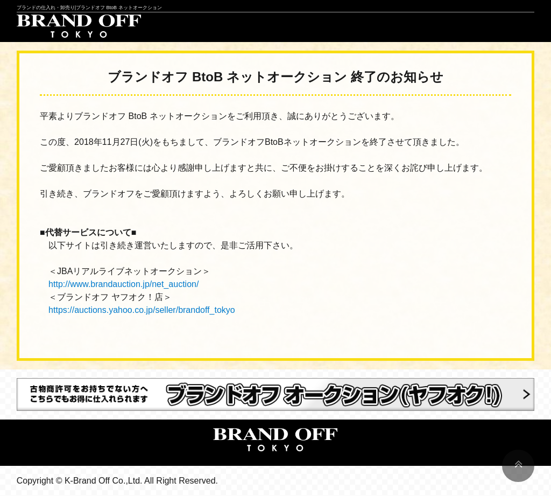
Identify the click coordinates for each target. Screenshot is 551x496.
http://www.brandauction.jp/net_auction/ (123, 284)
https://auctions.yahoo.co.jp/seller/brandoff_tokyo (141, 310)
